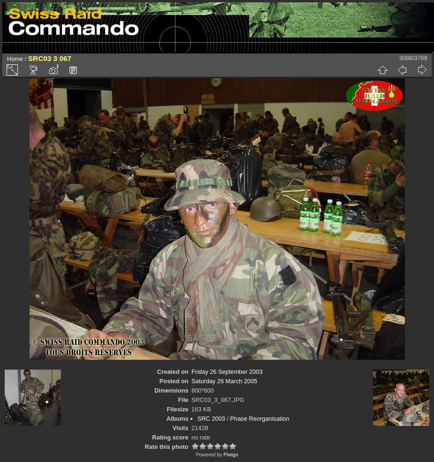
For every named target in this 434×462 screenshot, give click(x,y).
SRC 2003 (211, 418)
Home (15, 58)
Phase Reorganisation (259, 418)
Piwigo (230, 454)
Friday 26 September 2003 (227, 371)
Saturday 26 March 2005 (224, 381)
